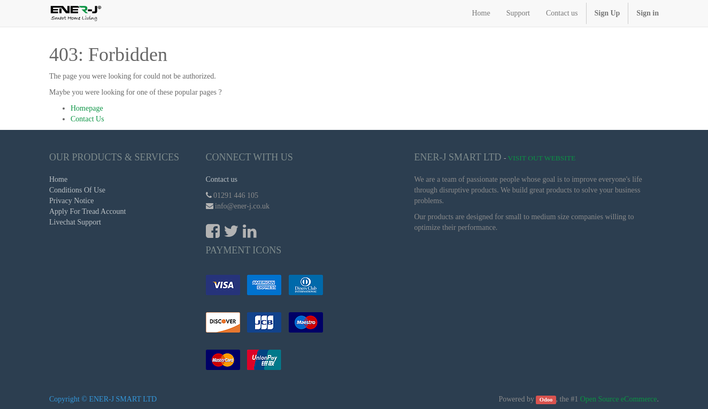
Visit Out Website (542, 158)
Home (58, 179)
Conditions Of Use (77, 190)
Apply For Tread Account (87, 211)
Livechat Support (75, 222)
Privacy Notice (71, 201)
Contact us (222, 179)
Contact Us (87, 119)
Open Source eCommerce (618, 399)
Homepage (87, 108)
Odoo (546, 400)
